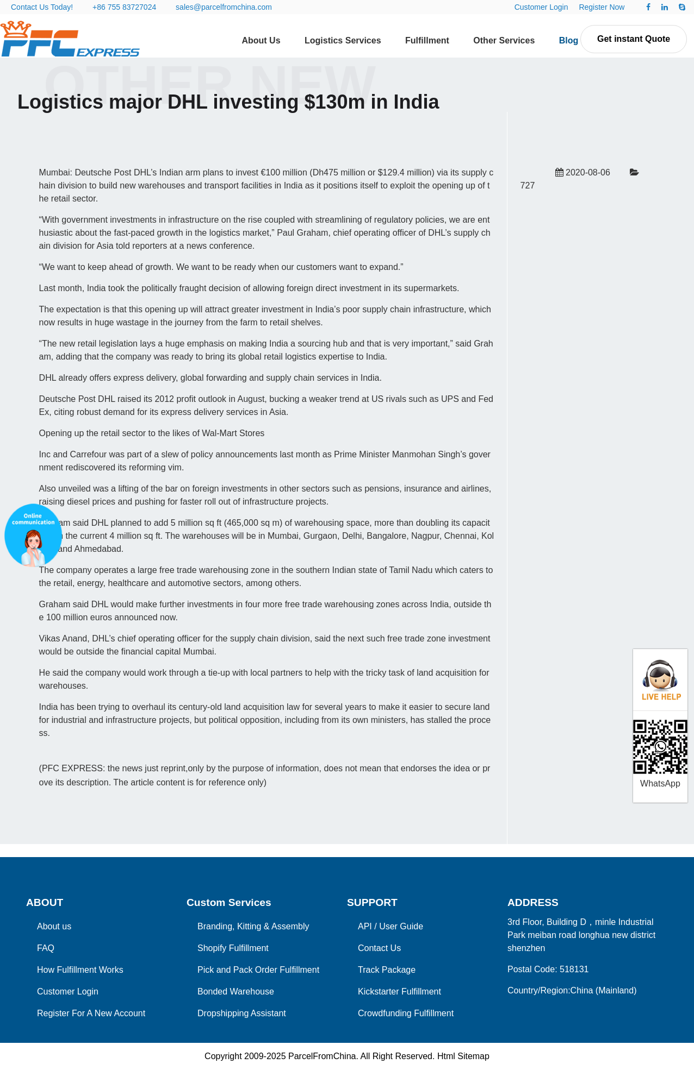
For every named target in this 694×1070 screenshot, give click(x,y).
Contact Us (379, 948)
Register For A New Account (91, 1013)
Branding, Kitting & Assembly (253, 926)
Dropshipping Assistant (241, 1013)
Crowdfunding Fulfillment (406, 1013)
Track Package (387, 969)
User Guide (401, 926)
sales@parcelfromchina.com (224, 7)
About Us (260, 40)
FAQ (45, 948)
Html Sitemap (463, 1056)
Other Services (504, 40)
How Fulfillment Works (80, 969)
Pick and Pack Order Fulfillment (258, 969)
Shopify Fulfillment (233, 948)
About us (54, 926)
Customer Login (541, 7)
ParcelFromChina (322, 1056)
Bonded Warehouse (235, 991)
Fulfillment (427, 40)
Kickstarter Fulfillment (399, 991)
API (365, 926)
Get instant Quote (633, 38)
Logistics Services (343, 40)
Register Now (601, 7)
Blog (569, 40)
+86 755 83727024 (124, 7)
